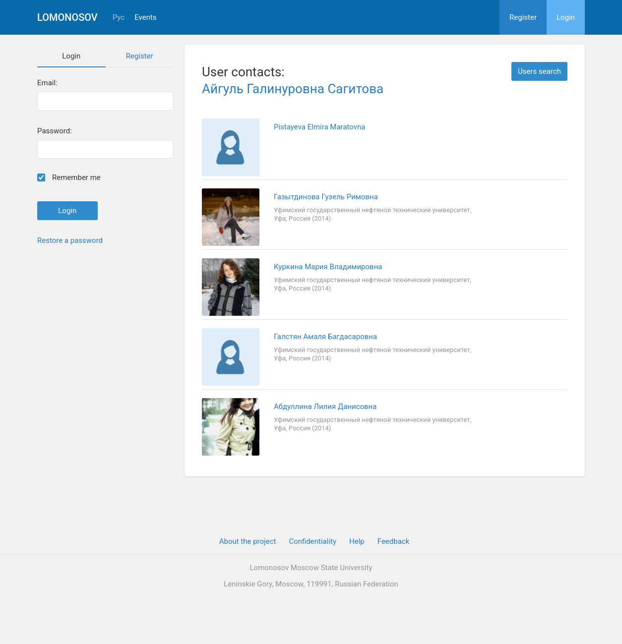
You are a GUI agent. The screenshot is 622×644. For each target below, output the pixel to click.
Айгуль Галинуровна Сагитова (292, 88)
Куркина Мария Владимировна (328, 266)
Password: (54, 131)
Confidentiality (312, 541)
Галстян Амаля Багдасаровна (325, 336)
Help (357, 541)
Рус (118, 17)
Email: (47, 83)
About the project (247, 541)
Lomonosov (67, 17)
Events (145, 17)
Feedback (393, 541)
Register (523, 17)
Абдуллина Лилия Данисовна (325, 406)
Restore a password (70, 240)
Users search (539, 71)
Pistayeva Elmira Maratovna (319, 126)
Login (566, 17)
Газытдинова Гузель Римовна (326, 196)
